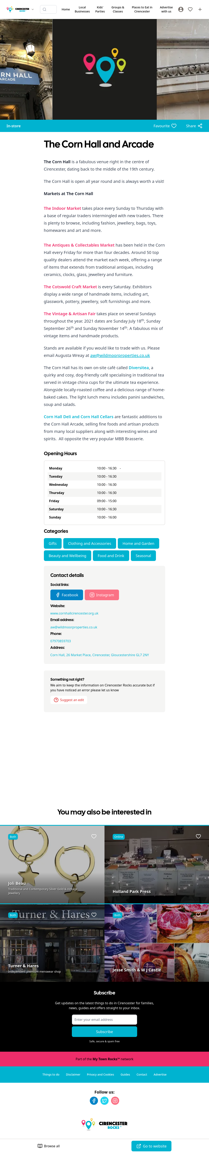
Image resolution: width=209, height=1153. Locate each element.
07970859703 (60, 641)
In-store (14, 125)
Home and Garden (138, 543)
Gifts (53, 543)
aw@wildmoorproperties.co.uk (120, 355)
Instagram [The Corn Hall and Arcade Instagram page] (102, 594)
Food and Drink (111, 555)
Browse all (49, 1146)
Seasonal (143, 555)
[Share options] (194, 126)
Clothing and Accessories (89, 543)
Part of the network (104, 1059)
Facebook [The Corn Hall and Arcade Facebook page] (66, 594)
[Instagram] (115, 1101)
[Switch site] (32, 9)
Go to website (151, 1146)
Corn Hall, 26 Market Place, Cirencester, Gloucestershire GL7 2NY (99, 655)
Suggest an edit (69, 699)
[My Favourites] (190, 9)
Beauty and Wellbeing (67, 555)
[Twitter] (104, 1101)
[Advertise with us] (200, 9)
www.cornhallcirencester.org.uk (74, 613)
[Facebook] (94, 1101)
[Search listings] (48, 9)
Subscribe (104, 1031)
